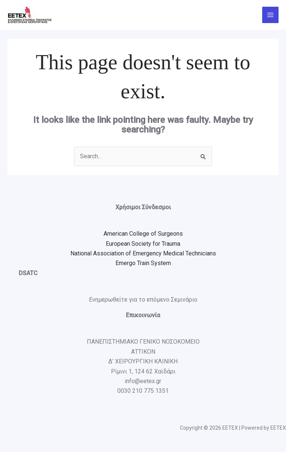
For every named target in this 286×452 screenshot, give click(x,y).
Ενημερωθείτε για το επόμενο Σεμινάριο (143, 299)
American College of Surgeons (143, 233)
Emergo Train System (143, 263)
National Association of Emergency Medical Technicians (143, 253)
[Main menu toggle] (270, 15)
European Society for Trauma (143, 243)
